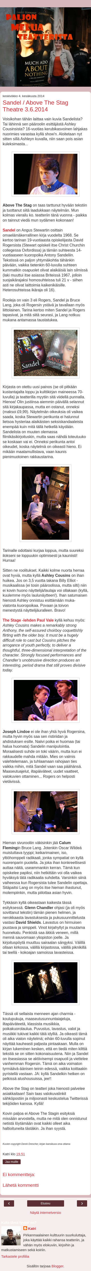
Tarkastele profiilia (15, 1256)
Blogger (57, 1266)
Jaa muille (11, 1161)
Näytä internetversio (45, 1213)
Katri (32, 1229)
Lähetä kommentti (21, 1185)
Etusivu (45, 1203)
